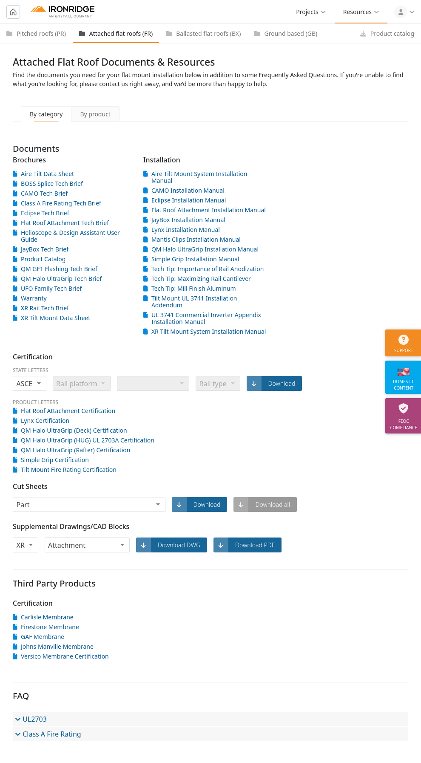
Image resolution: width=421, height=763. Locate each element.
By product (95, 114)
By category (46, 114)
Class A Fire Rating (48, 734)
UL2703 (31, 719)
